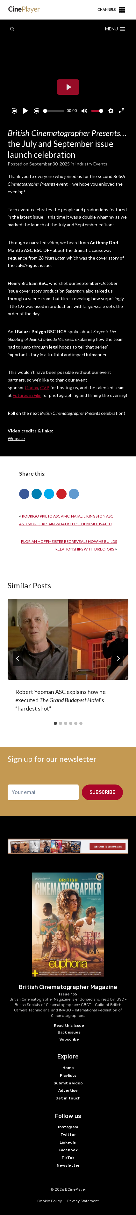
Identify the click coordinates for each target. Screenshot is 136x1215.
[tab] (55, 723)
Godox (31, 387)
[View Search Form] (12, 29)
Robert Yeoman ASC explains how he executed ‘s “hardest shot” (60, 700)
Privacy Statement (83, 1201)
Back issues (69, 1032)
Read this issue (69, 1025)
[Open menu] (115, 29)
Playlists (68, 1075)
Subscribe (102, 792)
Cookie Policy (49, 1201)
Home (68, 1068)
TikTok (68, 1157)
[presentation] (68, 639)
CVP (44, 387)
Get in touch (68, 1098)
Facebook (68, 1150)
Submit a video (68, 1083)
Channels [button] (111, 9)
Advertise (68, 1090)
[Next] (118, 658)
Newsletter (68, 1165)
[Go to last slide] (18, 658)
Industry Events (91, 163)
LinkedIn (68, 1142)
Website (16, 438)
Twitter (68, 1134)
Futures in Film (27, 395)
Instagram (68, 1127)
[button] (24, 494)
